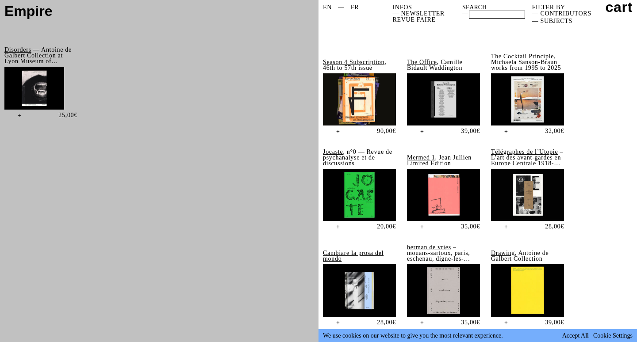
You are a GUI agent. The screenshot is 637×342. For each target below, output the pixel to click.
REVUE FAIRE (414, 19)
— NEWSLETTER (419, 13)
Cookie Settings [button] (613, 336)
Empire (28, 11)
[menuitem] (327, 7)
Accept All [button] (575, 336)
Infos (402, 7)
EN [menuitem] (327, 7)
